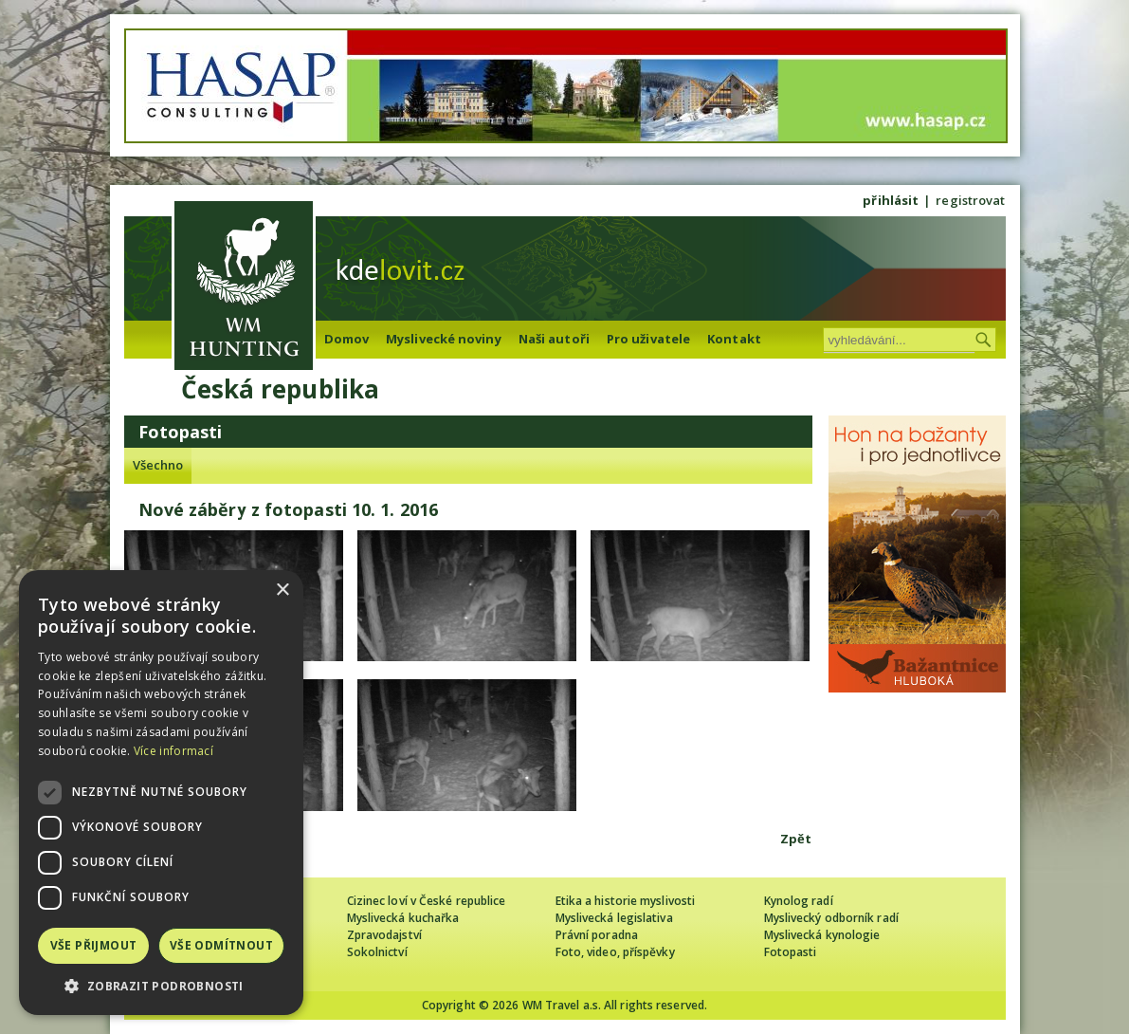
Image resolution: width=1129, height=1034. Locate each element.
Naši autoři (554, 338)
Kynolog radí (798, 901)
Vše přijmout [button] (93, 945)
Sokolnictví (377, 952)
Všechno (158, 464)
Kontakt (734, 338)
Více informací (173, 751)
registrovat (970, 200)
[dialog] (161, 792)
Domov (347, 338)
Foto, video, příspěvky (615, 952)
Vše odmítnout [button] (221, 945)
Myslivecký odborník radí (831, 918)
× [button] (282, 590)
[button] (161, 986)
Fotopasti (790, 952)
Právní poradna (596, 935)
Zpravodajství (384, 935)
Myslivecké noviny (443, 338)
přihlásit (891, 200)
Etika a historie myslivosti (625, 901)
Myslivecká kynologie (822, 935)
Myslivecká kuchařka (403, 918)
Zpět (795, 838)
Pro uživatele (648, 338)
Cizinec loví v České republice (426, 901)
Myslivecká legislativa (614, 918)
